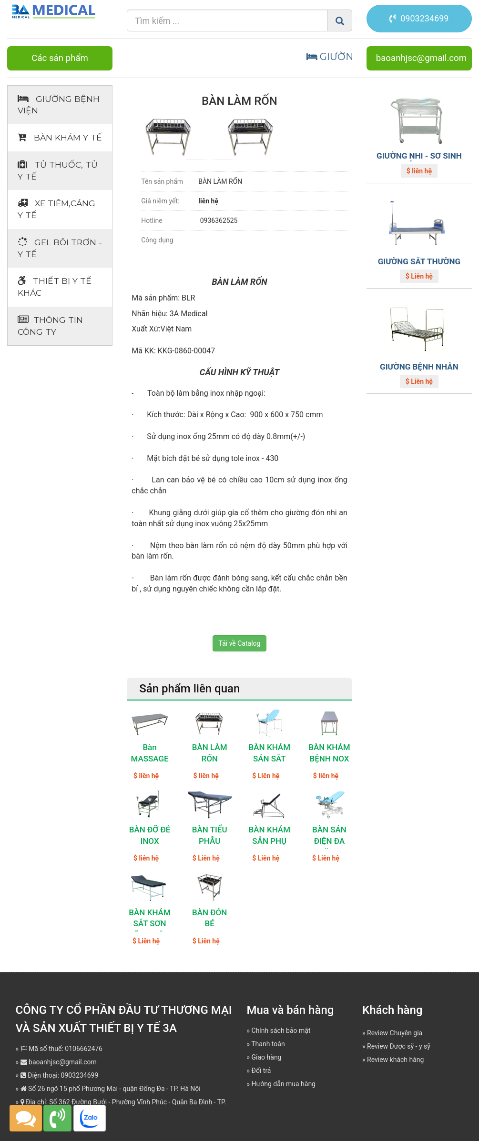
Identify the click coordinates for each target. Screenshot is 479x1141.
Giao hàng (267, 1057)
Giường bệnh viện (59, 105)
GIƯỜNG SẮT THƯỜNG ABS (419, 266)
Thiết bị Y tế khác (55, 287)
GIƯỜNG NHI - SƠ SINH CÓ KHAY (419, 160)
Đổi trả (261, 1070)
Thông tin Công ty (50, 326)
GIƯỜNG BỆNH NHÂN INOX (419, 371)
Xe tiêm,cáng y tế (56, 209)
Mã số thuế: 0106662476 (61, 1048)
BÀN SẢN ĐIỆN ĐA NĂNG (329, 841)
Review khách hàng (395, 1059)
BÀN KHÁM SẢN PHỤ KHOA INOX (269, 841)
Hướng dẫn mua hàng (284, 1084)
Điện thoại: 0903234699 (59, 1075)
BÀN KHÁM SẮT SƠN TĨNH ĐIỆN (149, 924)
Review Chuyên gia (394, 1033)
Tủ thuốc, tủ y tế (58, 170)
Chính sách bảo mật (281, 1030)
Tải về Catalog (240, 643)
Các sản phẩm (59, 58)
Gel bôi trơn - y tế (60, 248)
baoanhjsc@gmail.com (421, 58)
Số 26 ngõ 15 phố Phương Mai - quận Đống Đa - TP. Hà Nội (110, 1088)
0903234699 (418, 18)
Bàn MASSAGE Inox (149, 758)
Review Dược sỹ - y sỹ (398, 1046)
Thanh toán (268, 1044)
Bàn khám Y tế (60, 137)
